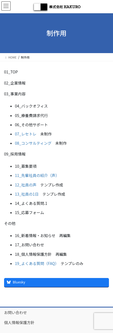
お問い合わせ (15, 312)
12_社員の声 (25, 184)
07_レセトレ (25, 134)
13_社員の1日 (27, 194)
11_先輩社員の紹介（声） (37, 175)
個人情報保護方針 (19, 322)
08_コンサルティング (33, 143)
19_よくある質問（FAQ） (36, 263)
